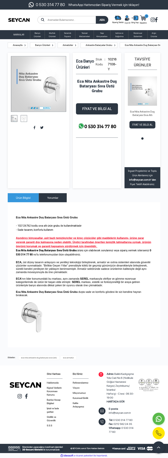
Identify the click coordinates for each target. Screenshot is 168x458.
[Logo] (19, 20)
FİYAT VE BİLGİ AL (97, 109)
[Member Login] (135, 20)
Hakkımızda (53, 382)
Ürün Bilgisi (23, 197)
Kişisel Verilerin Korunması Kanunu (54, 391)
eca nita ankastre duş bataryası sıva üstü (39, 358)
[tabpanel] (142, 103)
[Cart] (143, 20)
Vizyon (76, 388)
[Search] (72, 20)
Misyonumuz (79, 393)
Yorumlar (52, 197)
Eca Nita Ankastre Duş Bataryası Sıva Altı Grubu (142, 113)
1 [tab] (142, 138)
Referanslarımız (80, 382)
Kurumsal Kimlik (80, 398)
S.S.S (49, 425)
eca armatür (68, 358)
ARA (102, 20)
